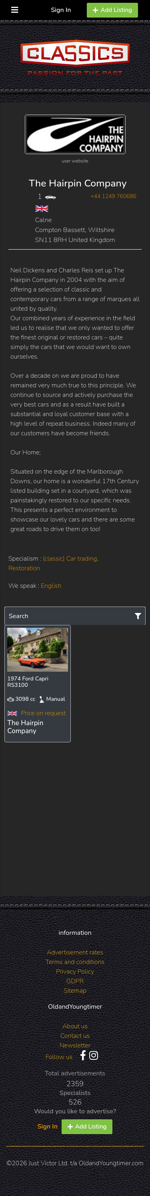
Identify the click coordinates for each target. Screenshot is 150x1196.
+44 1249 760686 (113, 196)
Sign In (61, 10)
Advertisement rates (75, 952)
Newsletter (75, 1045)
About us (75, 1026)
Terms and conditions (75, 962)
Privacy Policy (75, 971)
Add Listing (112, 10)
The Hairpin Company (77, 183)
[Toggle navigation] (15, 8)
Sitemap (75, 990)
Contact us (75, 1035)
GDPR (75, 981)
